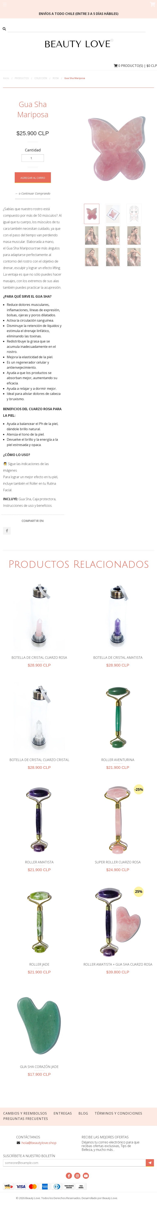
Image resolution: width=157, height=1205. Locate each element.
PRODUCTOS (22, 78)
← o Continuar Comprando (32, 193)
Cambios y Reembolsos (25, 1114)
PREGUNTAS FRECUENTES (25, 1119)
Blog (83, 1114)
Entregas (63, 1114)
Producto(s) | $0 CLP (135, 65)
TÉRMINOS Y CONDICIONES (118, 1114)
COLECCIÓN (40, 78)
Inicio (6, 78)
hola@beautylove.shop (38, 1143)
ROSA (56, 78)
